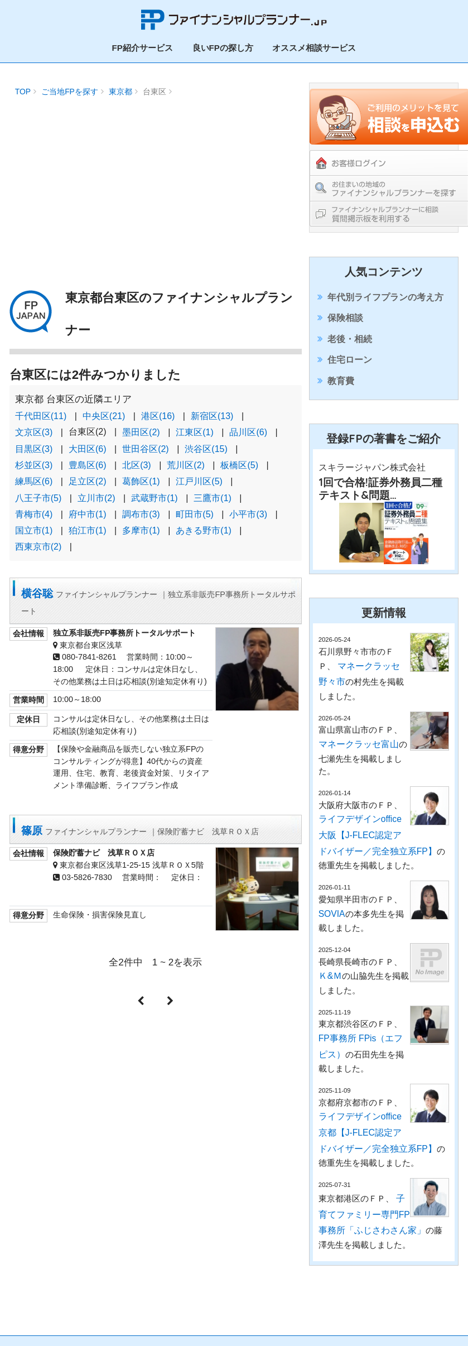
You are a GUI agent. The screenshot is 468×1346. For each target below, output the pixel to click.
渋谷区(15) (206, 443)
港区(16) (158, 412)
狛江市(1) (88, 518)
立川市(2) (96, 488)
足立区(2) (88, 473)
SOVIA (331, 919)
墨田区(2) (141, 427)
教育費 (341, 401)
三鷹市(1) (212, 488)
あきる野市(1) (203, 518)
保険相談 (346, 321)
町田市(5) (195, 503)
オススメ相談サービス (314, 45)
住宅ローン (350, 375)
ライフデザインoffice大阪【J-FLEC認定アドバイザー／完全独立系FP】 (366, 847)
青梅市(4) (34, 503)
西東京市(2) (38, 534)
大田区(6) (88, 443)
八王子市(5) (38, 488)
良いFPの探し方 (222, 45)
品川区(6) (248, 427)
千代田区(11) (40, 412)
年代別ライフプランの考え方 (383, 295)
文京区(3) (34, 427)
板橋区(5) (239, 458)
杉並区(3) (34, 458)
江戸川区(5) (199, 473)
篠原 (145, 816)
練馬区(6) (34, 473)
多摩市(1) (141, 518)
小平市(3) (248, 503)
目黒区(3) (34, 443)
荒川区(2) (186, 458)
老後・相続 (350, 348)
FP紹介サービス (142, 45)
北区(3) (136, 458)
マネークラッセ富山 (356, 763)
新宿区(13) (212, 412)
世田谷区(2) (145, 443)
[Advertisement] (155, 176)
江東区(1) (195, 427)
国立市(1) (34, 518)
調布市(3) (141, 503)
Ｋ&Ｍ (330, 978)
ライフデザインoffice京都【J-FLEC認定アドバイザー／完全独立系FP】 (366, 1121)
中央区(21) (104, 412)
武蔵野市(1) (154, 488)
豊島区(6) (88, 458)
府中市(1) (88, 503)
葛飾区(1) (141, 473)
